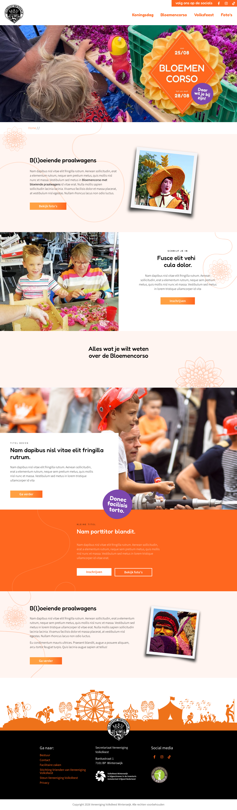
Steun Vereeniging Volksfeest (59, 777)
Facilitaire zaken (50, 765)
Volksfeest (204, 14)
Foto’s (226, 14)
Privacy (44, 782)
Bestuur (45, 755)
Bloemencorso (174, 14)
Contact (45, 760)
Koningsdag (142, 14)
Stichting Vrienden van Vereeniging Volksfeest (63, 771)
